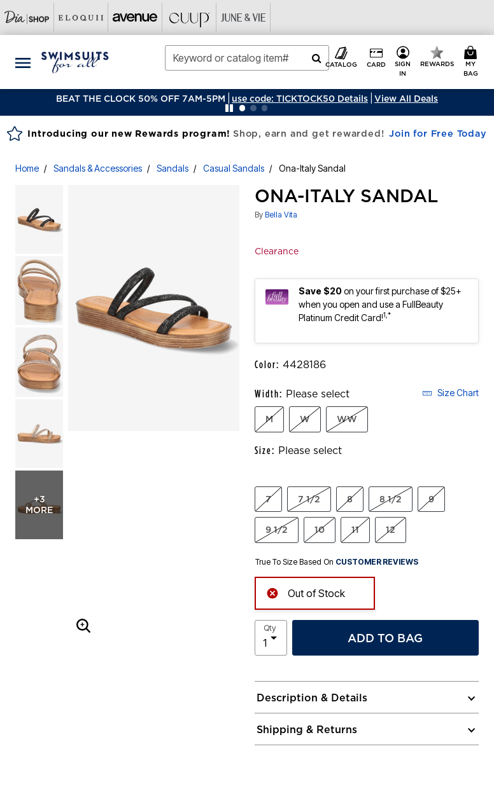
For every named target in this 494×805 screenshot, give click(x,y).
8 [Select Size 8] (350, 499)
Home (27, 168)
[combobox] (247, 58)
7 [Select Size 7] (268, 499)
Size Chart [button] (450, 392)
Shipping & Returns (307, 729)
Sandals (172, 168)
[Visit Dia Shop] (27, 17)
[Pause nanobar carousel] (229, 108)
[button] (300, 98)
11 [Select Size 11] (355, 529)
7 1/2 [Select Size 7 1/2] (309, 499)
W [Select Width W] (305, 419)
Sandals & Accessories (97, 168)
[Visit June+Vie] (243, 17)
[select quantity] (271, 638)
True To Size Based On (336, 562)
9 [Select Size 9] (431, 499)
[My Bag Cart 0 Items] (472, 62)
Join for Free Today (437, 133)
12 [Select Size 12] (390, 529)
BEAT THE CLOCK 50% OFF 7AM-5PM (140, 98)
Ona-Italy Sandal (312, 168)
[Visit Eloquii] (81, 17)
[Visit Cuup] (189, 17)
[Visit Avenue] (135, 17)
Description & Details (312, 698)
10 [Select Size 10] (319, 529)
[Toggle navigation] (23, 62)
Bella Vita (281, 214)
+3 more (39, 504)
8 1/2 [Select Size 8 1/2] (390, 499)
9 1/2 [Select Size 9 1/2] (276, 529)
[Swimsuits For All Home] (75, 61)
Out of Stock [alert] (305, 592)
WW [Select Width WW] (347, 419)
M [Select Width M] (269, 419)
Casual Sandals (233, 168)
